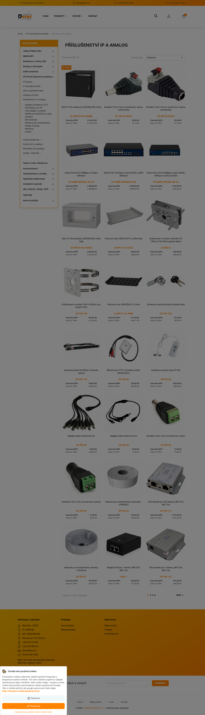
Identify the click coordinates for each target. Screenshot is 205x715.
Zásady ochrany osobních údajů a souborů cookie (33, 712)
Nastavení (33, 698)
